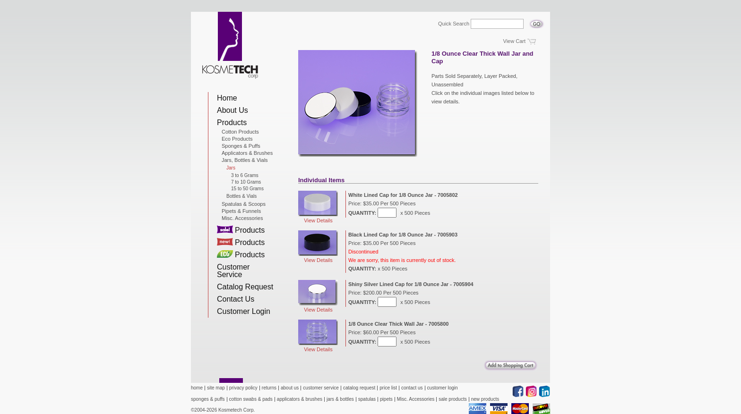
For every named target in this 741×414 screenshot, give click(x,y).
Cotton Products (240, 132)
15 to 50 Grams (247, 188)
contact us (412, 387)
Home (227, 98)
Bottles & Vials (241, 196)
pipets (386, 399)
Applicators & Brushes (247, 153)
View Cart (514, 41)
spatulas (367, 399)
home (197, 387)
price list (388, 387)
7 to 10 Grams (246, 182)
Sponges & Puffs (241, 146)
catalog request (359, 387)
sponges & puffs (208, 399)
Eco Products (237, 139)
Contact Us (235, 299)
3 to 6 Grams (244, 175)
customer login (442, 387)
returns (269, 387)
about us (290, 387)
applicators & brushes (299, 399)
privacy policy (243, 387)
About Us (232, 110)
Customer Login (243, 311)
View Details (318, 207)
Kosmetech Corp (230, 45)
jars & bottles (340, 399)
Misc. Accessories (242, 218)
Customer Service (233, 271)
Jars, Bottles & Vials (245, 160)
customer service (321, 387)
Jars (230, 168)
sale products (452, 399)
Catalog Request (245, 287)
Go (536, 21)
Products (232, 122)
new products (485, 399)
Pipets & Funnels (241, 211)
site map (216, 387)
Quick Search (453, 23)
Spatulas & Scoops (244, 204)
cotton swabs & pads (251, 399)
